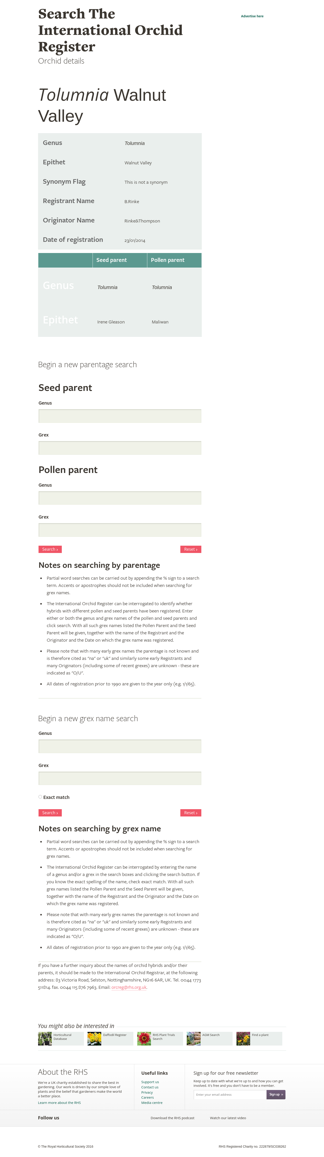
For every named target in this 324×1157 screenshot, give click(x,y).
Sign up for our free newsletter (226, 1073)
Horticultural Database (62, 1037)
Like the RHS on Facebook (66, 1118)
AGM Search (211, 1035)
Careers (147, 1097)
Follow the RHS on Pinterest (97, 1118)
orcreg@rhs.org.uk (130, 987)
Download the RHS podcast (172, 1118)
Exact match (56, 798)
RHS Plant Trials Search (164, 1037)
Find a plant (260, 1035)
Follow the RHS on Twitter (77, 1118)
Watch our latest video (228, 1118)
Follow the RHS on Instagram (117, 1118)
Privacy (147, 1092)
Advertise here (252, 16)
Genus (45, 403)
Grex (44, 435)
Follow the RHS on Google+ (107, 1118)
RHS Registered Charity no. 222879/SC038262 (252, 1146)
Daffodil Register (115, 1035)
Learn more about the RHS (59, 1102)
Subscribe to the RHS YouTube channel (87, 1118)
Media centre (152, 1102)
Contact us (149, 1087)
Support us (150, 1082)
